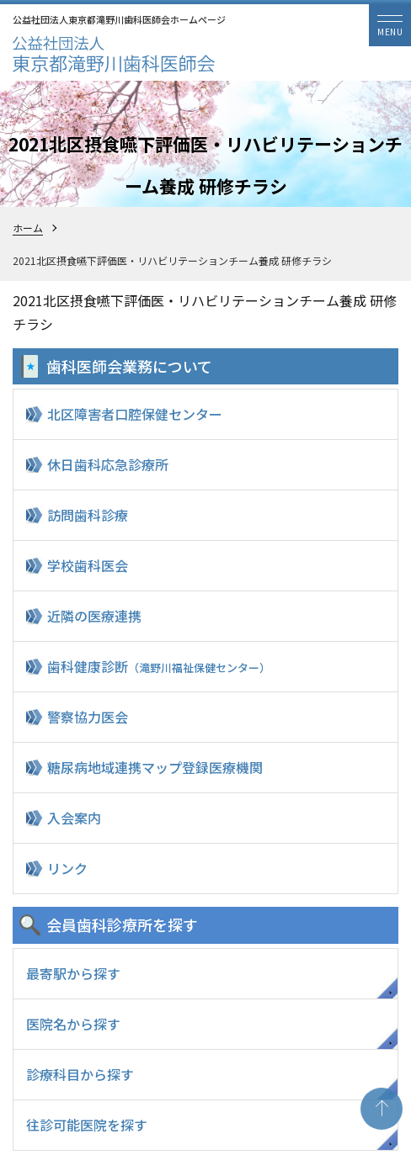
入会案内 (74, 818)
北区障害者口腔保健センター (134, 414)
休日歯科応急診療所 (107, 464)
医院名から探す (73, 1024)
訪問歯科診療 (87, 515)
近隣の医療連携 (94, 616)
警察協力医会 (87, 717)
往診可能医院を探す (86, 1125)
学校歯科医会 (87, 565)
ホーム (28, 227)
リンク (67, 868)
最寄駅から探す (73, 973)
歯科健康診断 (158, 666)
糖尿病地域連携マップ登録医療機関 (155, 767)
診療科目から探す (80, 1074)
